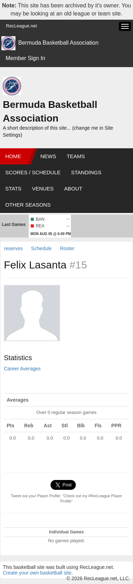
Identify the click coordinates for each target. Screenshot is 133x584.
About (73, 189)
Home (13, 156)
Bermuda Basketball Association (58, 43)
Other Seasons (28, 205)
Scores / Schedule (33, 172)
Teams (76, 156)
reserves (13, 248)
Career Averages (22, 368)
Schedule (41, 248)
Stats (13, 189)
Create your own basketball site (37, 573)
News (48, 156)
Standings (86, 172)
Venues (43, 189)
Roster (67, 248)
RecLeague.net (21, 25)
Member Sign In (25, 58)
